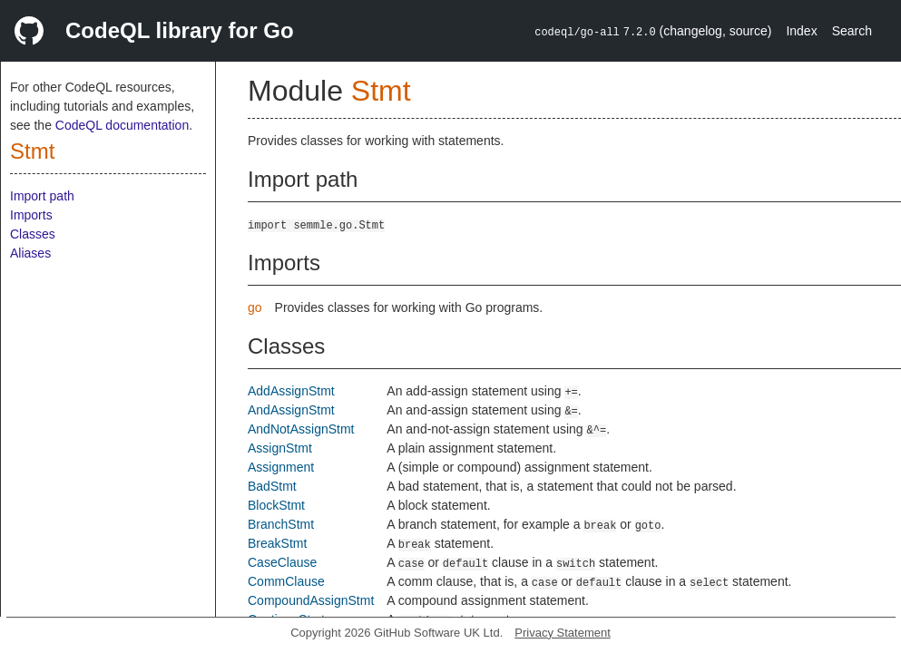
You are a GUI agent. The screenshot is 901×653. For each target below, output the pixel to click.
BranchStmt (281, 524)
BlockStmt (276, 505)
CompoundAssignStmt (311, 600)
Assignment (281, 467)
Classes (32, 234)
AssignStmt (280, 448)
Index (801, 31)
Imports (31, 215)
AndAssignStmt (291, 410)
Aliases (30, 253)
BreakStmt (277, 543)
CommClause (286, 581)
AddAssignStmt (291, 391)
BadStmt (272, 486)
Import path (42, 196)
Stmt (32, 151)
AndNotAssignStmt (301, 429)
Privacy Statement (562, 632)
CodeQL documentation (122, 125)
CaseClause (282, 562)
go (255, 307)
